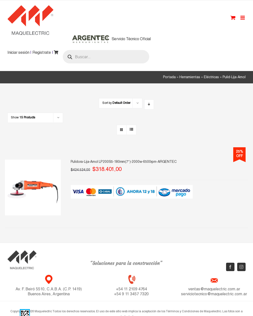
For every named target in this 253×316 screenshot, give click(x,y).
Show (23, 117)
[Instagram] (241, 267)
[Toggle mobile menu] (243, 17)
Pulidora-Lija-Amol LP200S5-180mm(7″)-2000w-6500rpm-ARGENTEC (124, 162)
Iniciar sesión (18, 53)
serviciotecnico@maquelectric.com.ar (214, 295)
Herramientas (189, 77)
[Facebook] (230, 267)
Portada (169, 77)
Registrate (41, 53)
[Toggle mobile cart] (233, 17)
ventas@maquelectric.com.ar (214, 290)
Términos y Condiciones (182, 311)
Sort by (116, 103)
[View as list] (131, 130)
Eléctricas (211, 77)
